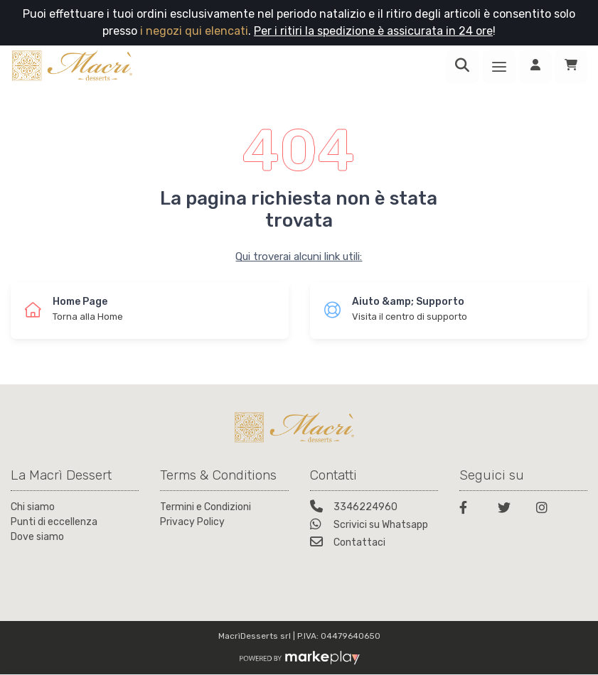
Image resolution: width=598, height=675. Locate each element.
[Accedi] (535, 66)
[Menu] (499, 67)
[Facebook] (470, 510)
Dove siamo (37, 537)
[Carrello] (571, 66)
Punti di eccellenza (54, 522)
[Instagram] (546, 510)
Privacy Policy (192, 522)
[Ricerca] (462, 67)
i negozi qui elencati (194, 31)
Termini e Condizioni (205, 507)
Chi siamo (33, 507)
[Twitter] (508, 510)
